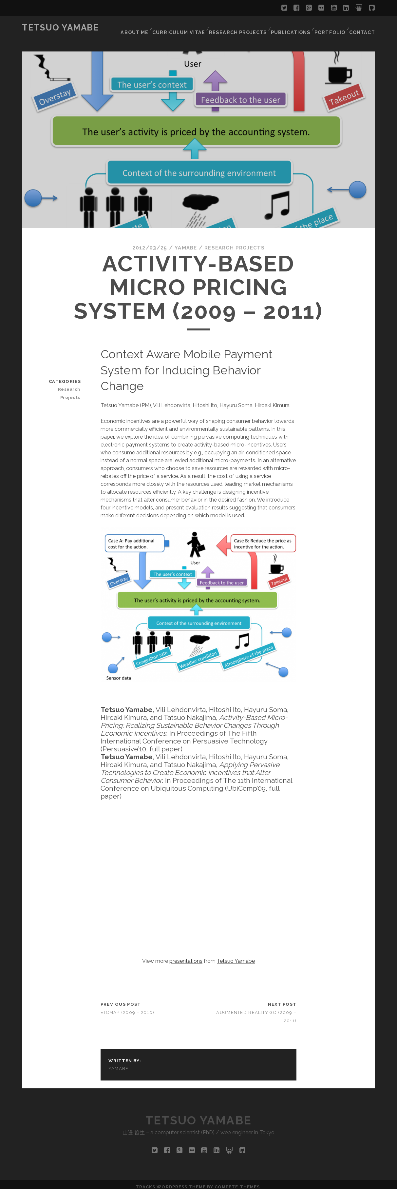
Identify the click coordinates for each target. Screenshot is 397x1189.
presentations (185, 957)
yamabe (184, 244)
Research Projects (239, 27)
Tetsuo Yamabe (60, 27)
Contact (362, 27)
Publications (290, 27)
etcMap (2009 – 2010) (128, 1008)
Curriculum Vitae (182, 27)
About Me (139, 27)
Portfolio (329, 27)
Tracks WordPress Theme (171, 1181)
